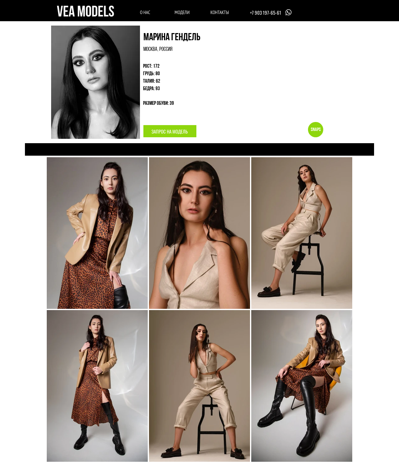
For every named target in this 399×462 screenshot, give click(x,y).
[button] (169, 131)
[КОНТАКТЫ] (219, 12)
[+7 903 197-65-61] (271, 12)
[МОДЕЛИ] (182, 12)
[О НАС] (145, 12)
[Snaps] (315, 129)
